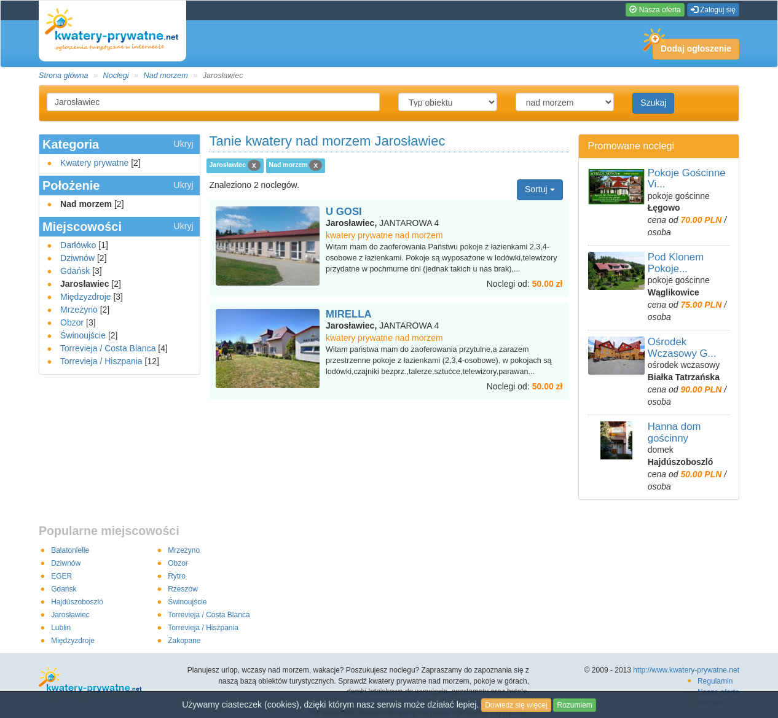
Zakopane (184, 640)
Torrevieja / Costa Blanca (108, 348)
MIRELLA (349, 314)
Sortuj (539, 189)
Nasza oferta (654, 10)
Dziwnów (77, 258)
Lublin (61, 627)
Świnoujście (83, 335)
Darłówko (78, 245)
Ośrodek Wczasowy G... (682, 347)
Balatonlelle (70, 550)
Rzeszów (183, 589)
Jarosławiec (70, 615)
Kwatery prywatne (94, 163)
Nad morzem (166, 75)
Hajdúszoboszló (77, 602)
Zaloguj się (713, 10)
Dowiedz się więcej (516, 705)
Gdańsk (75, 271)
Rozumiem (574, 705)
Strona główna (63, 75)
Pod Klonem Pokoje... (676, 262)
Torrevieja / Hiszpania (101, 361)
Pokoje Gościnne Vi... (687, 178)
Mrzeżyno (79, 309)
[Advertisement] (389, 423)
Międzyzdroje (85, 297)
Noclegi (116, 75)
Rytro (177, 576)
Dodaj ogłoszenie (692, 46)
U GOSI (344, 211)
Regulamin (715, 681)
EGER (61, 576)
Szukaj (653, 102)
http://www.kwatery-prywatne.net (686, 670)
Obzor (72, 322)
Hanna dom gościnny (674, 432)
